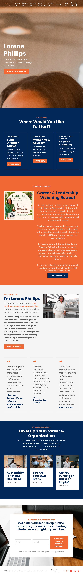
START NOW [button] (13, 164)
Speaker (25, 4)
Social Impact (42, 4)
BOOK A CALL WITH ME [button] (16, 71)
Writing (50, 4)
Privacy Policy (55, 570)
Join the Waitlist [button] (57, 276)
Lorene (17, 4)
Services (33, 4)
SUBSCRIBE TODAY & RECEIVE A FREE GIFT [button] (59, 543)
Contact (59, 4)
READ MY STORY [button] (14, 347)
